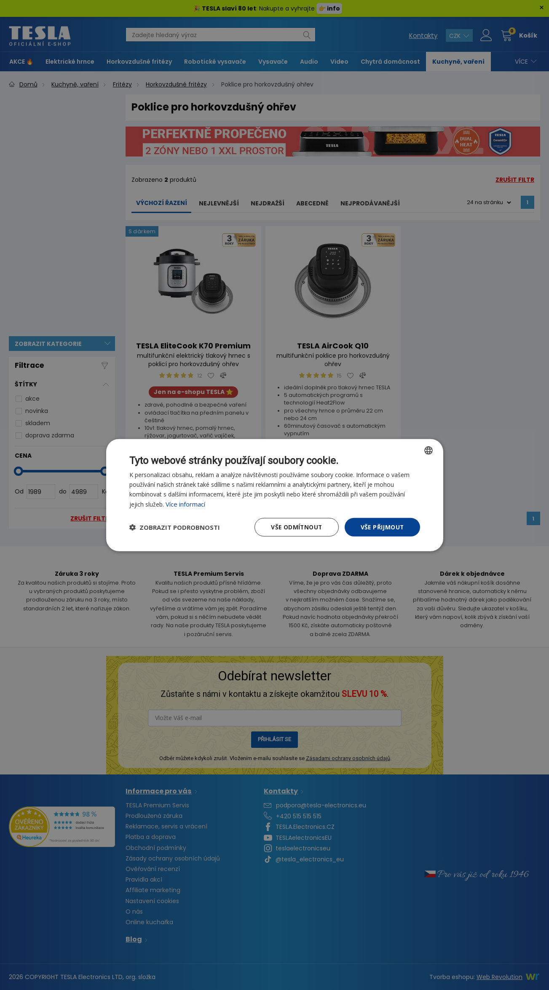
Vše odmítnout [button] (295, 527)
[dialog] (274, 495)
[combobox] (428, 450)
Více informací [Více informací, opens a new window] (185, 503)
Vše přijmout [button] (382, 527)
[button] (174, 527)
